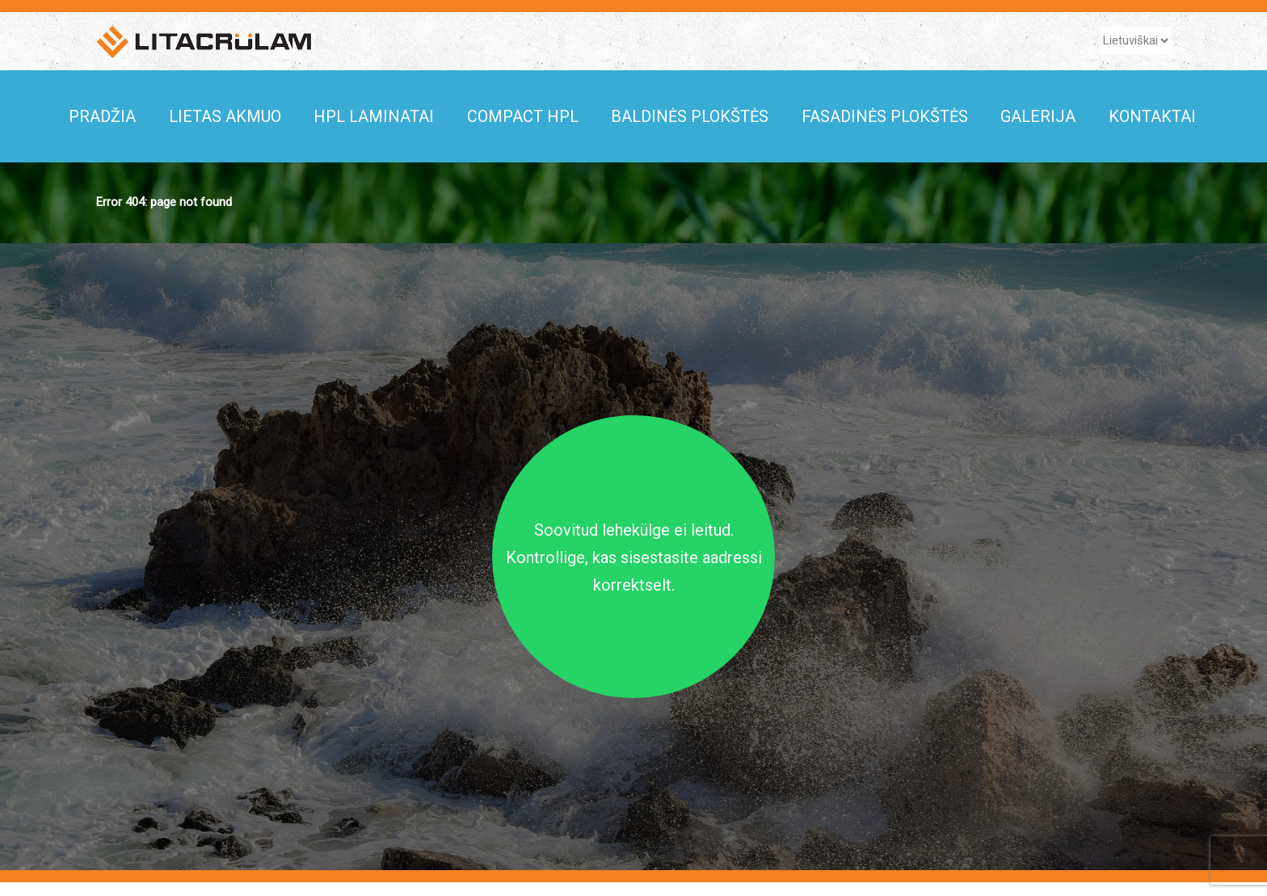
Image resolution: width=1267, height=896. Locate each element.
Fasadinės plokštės (885, 116)
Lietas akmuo (225, 116)
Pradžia (102, 116)
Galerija (1037, 116)
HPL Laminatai (374, 116)
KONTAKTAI (1152, 116)
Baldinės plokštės (689, 116)
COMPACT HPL (523, 116)
